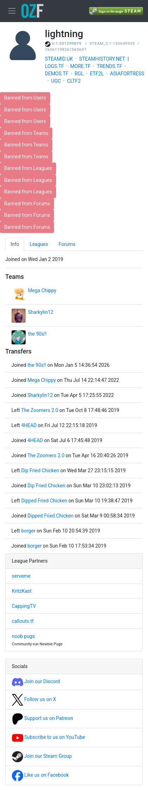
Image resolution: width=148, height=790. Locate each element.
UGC (56, 81)
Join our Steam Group (42, 756)
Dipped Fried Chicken (44, 500)
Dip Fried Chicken (40, 470)
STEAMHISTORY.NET (102, 59)
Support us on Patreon (42, 718)
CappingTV (24, 606)
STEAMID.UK (59, 59)
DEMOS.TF (56, 73)
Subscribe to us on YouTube (48, 737)
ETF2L (97, 73)
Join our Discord (36, 681)
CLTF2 (74, 81)
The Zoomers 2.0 (39, 410)
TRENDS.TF (109, 66)
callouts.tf (23, 621)
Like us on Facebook (40, 775)
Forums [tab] (67, 244)
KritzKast (22, 591)
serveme (21, 576)
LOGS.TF (54, 66)
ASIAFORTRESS (127, 73)
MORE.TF (80, 66)
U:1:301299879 (67, 43)
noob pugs (23, 636)
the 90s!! (37, 334)
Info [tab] (15, 244)
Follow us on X (34, 699)
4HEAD (28, 425)
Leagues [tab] (38, 244)
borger (28, 531)
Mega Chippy (42, 290)
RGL (79, 73)
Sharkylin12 (40, 312)
